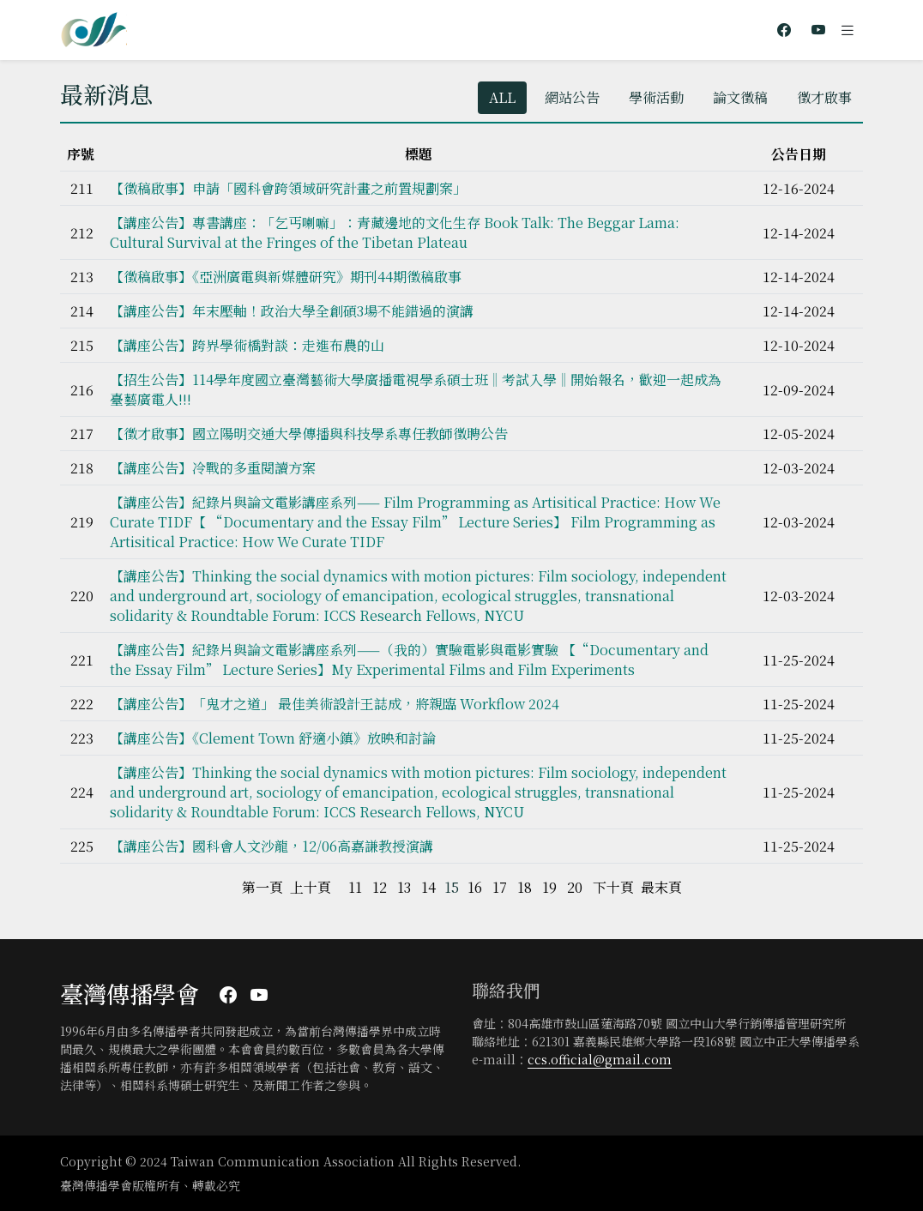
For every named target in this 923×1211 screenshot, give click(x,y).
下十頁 (613, 887)
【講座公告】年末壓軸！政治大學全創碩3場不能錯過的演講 (292, 311)
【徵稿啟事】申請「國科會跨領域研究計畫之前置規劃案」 (288, 188)
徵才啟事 (824, 97)
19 (549, 887)
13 (404, 887)
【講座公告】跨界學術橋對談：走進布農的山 (247, 345)
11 (355, 887)
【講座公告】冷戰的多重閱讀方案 (213, 468)
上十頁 (310, 887)
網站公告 (572, 97)
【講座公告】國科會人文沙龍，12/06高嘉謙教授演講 (271, 846)
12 (379, 887)
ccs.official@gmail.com (600, 1059)
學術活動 (656, 97)
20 (574, 887)
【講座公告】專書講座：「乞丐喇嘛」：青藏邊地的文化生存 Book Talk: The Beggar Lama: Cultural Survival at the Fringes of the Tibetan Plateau (394, 232)
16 (475, 887)
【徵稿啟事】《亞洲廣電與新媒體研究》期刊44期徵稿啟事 (286, 276)
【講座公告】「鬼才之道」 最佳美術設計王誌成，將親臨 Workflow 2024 (334, 704)
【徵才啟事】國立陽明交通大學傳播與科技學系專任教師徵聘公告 (309, 433)
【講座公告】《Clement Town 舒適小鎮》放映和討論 (273, 738)
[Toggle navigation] (847, 30)
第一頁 (262, 887)
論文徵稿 (740, 97)
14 (428, 887)
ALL (502, 97)
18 (524, 887)
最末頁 (661, 887)
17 (499, 887)
